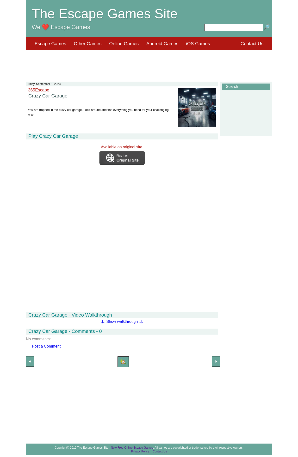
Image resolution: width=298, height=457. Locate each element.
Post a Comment (46, 346)
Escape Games (50, 43)
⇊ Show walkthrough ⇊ (122, 321)
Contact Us (252, 43)
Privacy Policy (140, 451)
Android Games (162, 43)
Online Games (124, 43)
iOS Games (198, 43)
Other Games (87, 43)
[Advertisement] (149, 63)
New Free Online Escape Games (132, 447)
